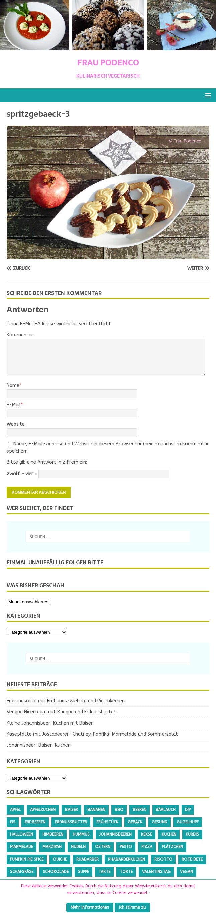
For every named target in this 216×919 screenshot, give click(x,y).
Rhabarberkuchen (126, 859)
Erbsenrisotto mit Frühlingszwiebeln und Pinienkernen (66, 701)
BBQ (119, 809)
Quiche (60, 859)
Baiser (71, 809)
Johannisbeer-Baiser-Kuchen (39, 745)
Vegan (186, 871)
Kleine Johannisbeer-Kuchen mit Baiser (50, 723)
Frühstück (107, 822)
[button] (206, 95)
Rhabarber (87, 859)
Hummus (81, 834)
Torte (126, 871)
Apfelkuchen (43, 809)
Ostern (102, 846)
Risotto (163, 859)
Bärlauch (166, 809)
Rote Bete (192, 859)
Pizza (146, 846)
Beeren (139, 809)
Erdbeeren (35, 822)
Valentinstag (156, 871)
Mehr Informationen (90, 907)
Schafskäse (21, 871)
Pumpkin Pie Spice (26, 859)
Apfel (15, 809)
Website (16, 424)
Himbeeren (52, 834)
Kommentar (20, 335)
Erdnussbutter (71, 822)
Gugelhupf (188, 822)
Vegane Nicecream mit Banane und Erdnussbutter (61, 712)
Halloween (21, 834)
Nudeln (78, 846)
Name (13, 385)
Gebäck (135, 822)
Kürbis (192, 834)
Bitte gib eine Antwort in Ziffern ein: (47, 462)
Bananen (96, 809)
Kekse (146, 834)
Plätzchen (172, 846)
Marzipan (52, 846)
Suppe (83, 871)
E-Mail (14, 405)
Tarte (104, 871)
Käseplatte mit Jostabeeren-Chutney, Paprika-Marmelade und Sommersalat (92, 734)
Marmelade (21, 846)
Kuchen (168, 834)
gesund (159, 822)
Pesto (126, 846)
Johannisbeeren (115, 834)
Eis (12, 822)
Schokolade (56, 871)
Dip (188, 809)
